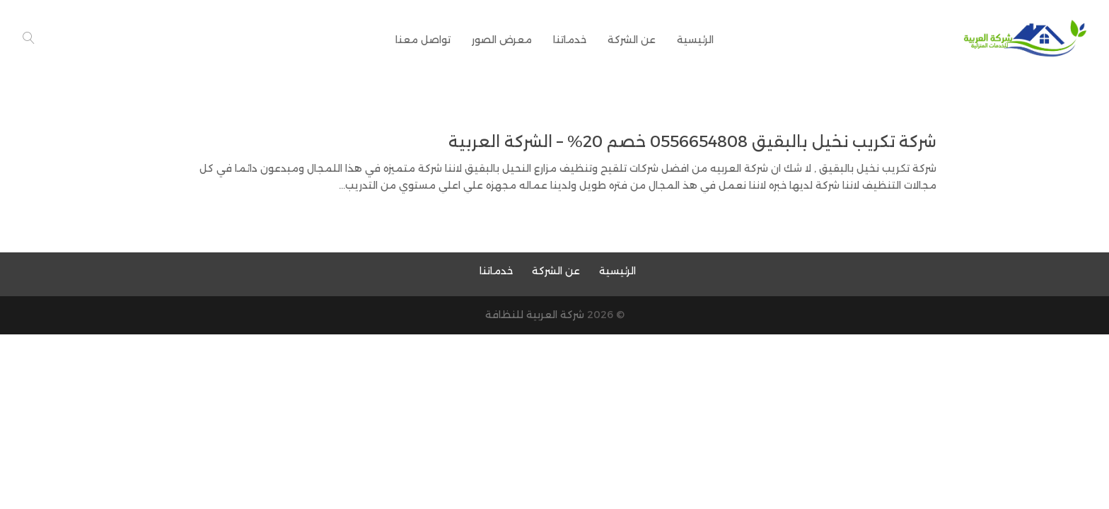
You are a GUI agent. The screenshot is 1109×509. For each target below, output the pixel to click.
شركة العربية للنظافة (534, 314)
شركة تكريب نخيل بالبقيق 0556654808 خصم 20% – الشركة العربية (692, 141)
